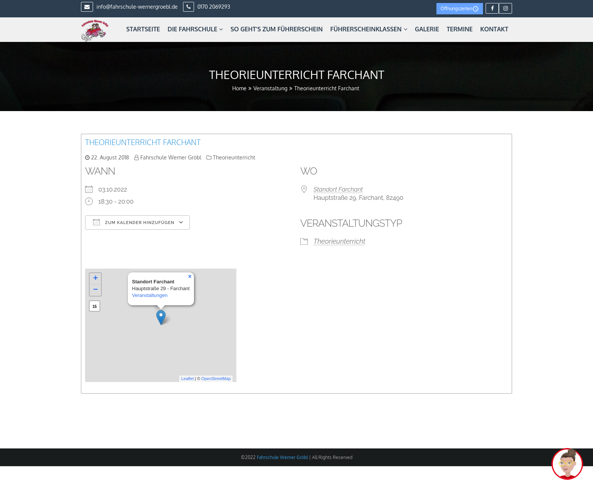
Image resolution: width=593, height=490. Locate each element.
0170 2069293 (206, 6)
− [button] (95, 290)
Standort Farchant (338, 189)
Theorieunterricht (234, 157)
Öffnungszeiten (460, 9)
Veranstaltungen (150, 295)
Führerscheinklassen (368, 29)
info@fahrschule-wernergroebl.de (129, 6)
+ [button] (95, 278)
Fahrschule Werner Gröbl (170, 157)
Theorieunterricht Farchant (143, 142)
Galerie (427, 29)
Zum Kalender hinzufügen (133, 222)
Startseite (143, 29)
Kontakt (494, 29)
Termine (460, 29)
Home (239, 88)
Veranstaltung (270, 88)
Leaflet (187, 378)
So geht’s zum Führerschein (276, 29)
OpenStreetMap (216, 378)
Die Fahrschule (195, 29)
